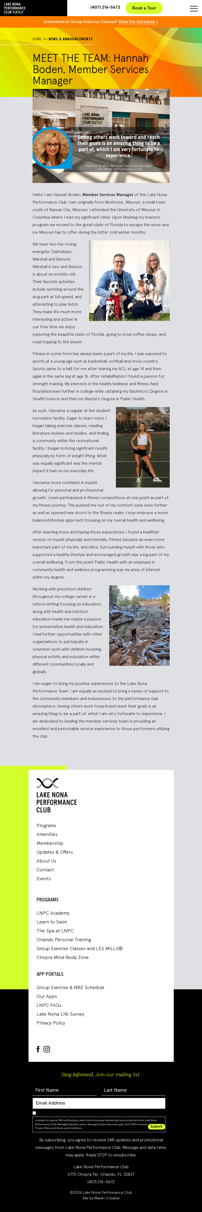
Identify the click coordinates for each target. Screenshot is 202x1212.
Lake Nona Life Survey (60, 1014)
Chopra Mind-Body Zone (63, 957)
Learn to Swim (52, 922)
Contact (45, 870)
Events (44, 878)
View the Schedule (137, 22)
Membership (50, 843)
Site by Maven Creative (101, 1198)
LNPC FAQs (49, 1005)
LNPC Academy (53, 913)
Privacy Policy (51, 1023)
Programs (46, 825)
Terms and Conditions (69, 1128)
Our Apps (47, 996)
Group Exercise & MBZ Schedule (70, 987)
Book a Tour (144, 8)
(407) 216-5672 (105, 7)
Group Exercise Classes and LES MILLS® (80, 948)
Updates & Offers (55, 852)
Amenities (47, 834)
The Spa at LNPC (55, 931)
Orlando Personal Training (64, 939)
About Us (46, 861)
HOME (37, 39)
